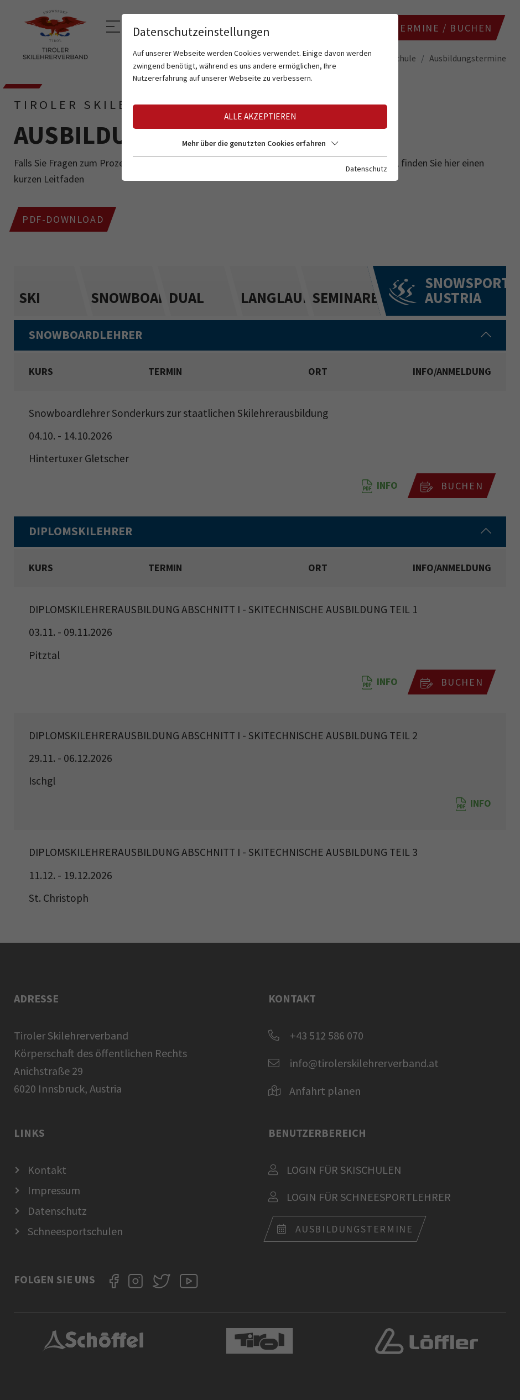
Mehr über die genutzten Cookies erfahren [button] (260, 143)
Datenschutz (366, 169)
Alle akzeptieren (260, 116)
